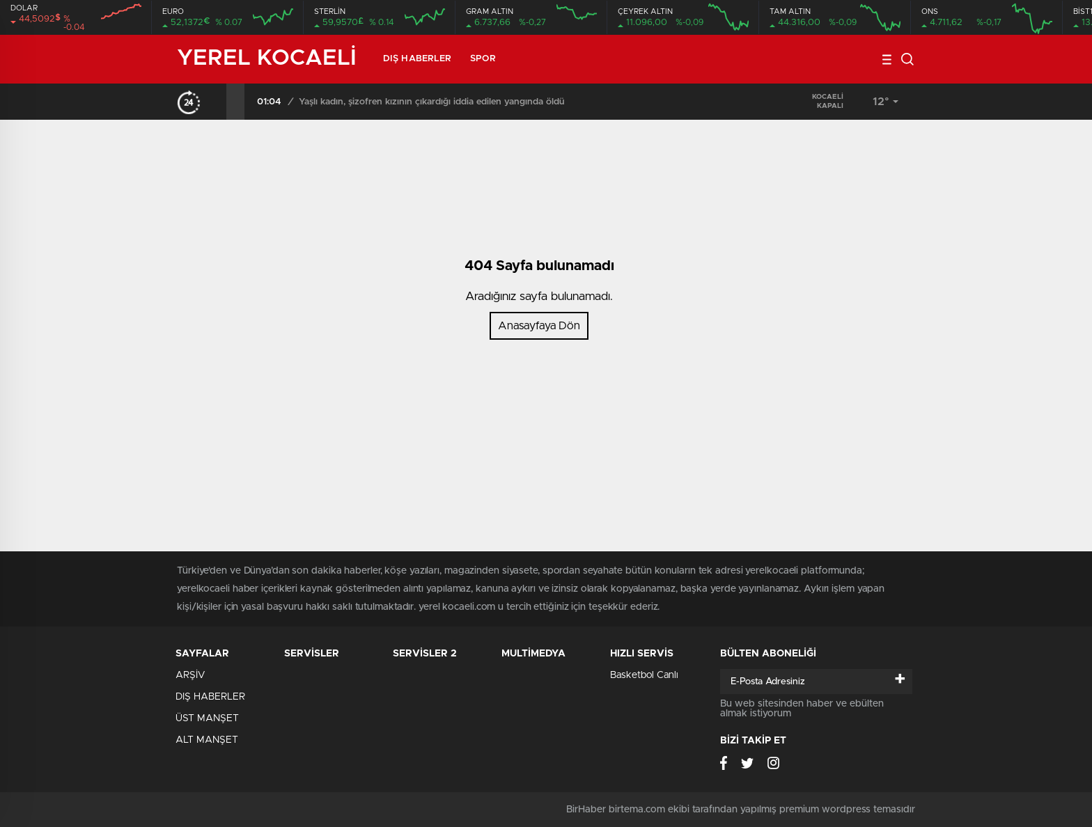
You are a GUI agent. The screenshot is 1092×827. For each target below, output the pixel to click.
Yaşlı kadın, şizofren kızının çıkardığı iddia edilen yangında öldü (432, 102)
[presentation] (217, 102)
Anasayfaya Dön (539, 325)
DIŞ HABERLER (417, 58)
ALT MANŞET (207, 740)
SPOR (482, 58)
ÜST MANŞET (207, 718)
